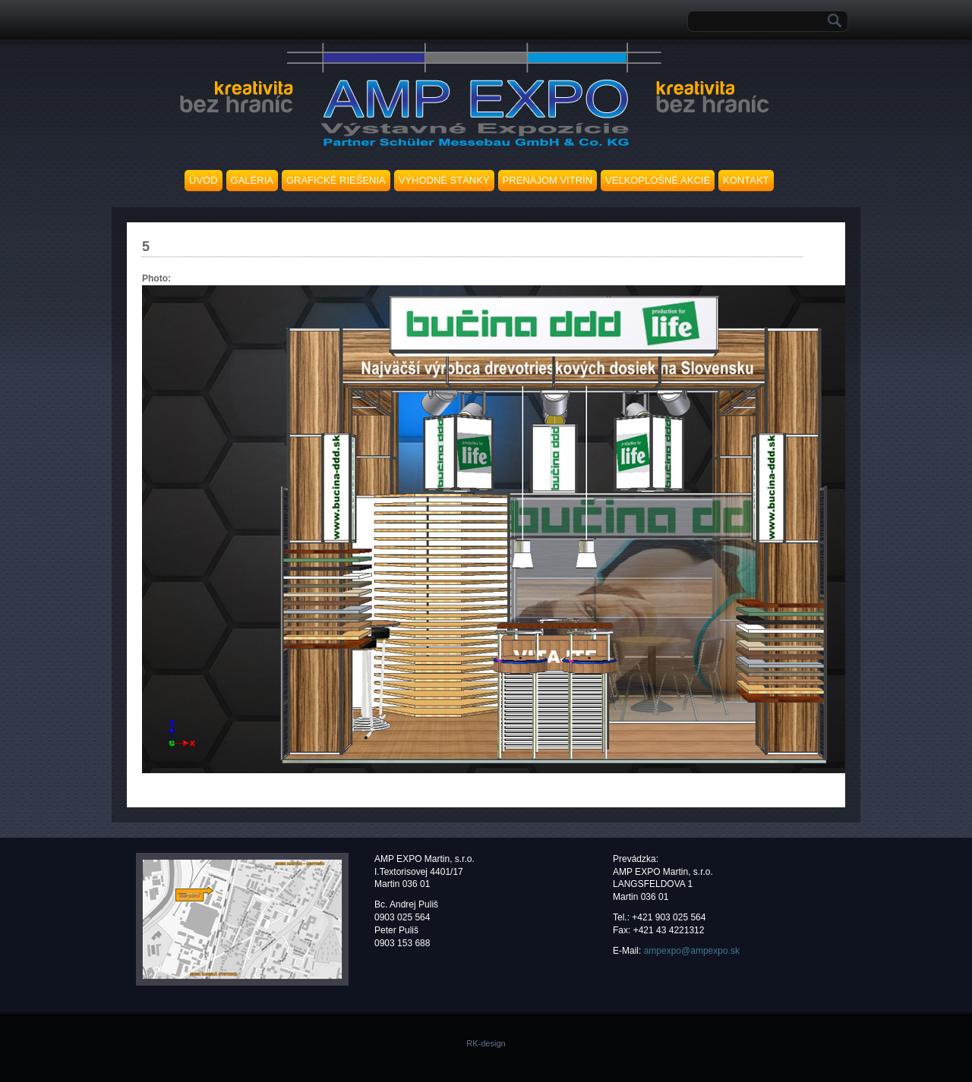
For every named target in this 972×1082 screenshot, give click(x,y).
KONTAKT (745, 180)
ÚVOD (203, 180)
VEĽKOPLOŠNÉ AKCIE (657, 180)
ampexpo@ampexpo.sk (692, 950)
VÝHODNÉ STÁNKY (444, 180)
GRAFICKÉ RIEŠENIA (336, 180)
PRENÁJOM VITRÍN (547, 180)
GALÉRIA (252, 180)
